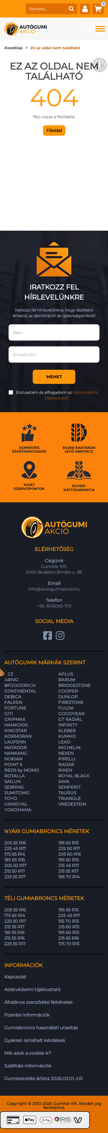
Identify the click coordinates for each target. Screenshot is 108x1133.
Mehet (54, 376)
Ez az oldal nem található (55, 48)
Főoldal (54, 130)
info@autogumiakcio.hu (54, 589)
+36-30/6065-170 (54, 606)
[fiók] (85, 8)
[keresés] (46, 8)
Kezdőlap (13, 48)
